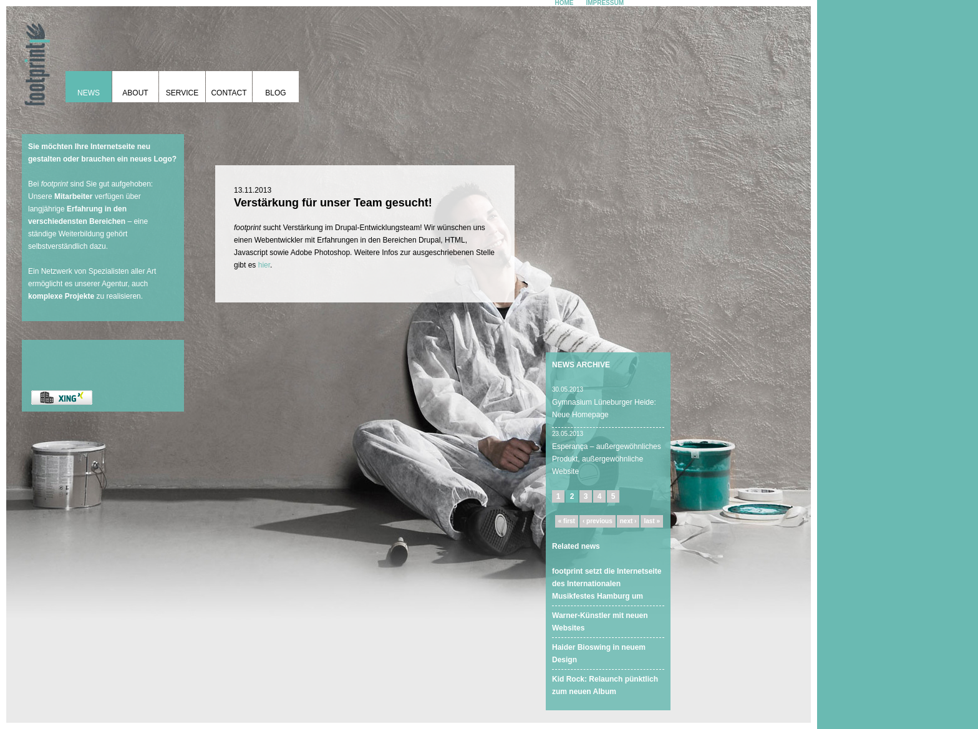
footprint (34, 59)
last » (652, 521)
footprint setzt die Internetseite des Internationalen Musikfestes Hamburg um (606, 584)
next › (628, 521)
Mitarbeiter (73, 196)
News (88, 93)
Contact (228, 93)
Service (182, 93)
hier (264, 265)
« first (566, 521)
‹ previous (597, 521)
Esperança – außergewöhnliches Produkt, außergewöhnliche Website (606, 459)
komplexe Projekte (61, 296)
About (135, 93)
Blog (275, 93)
